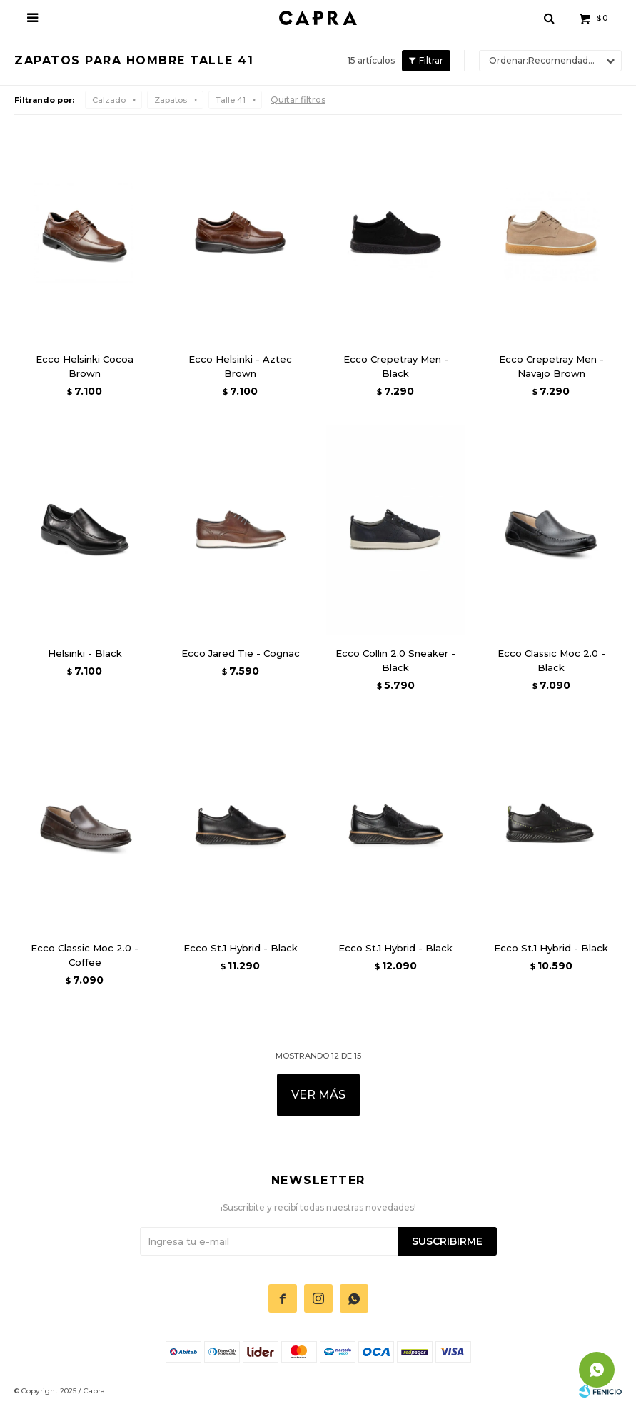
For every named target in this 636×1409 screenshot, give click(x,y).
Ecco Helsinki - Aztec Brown (240, 366)
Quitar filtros (298, 99)
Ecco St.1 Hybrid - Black (240, 948)
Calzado (109, 100)
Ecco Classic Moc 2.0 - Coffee (84, 955)
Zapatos (170, 100)
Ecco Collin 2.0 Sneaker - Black (395, 660)
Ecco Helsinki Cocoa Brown (84, 366)
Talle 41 (231, 100)
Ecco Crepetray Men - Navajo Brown (551, 366)
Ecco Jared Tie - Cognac (240, 653)
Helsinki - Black (85, 653)
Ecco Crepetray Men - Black (395, 366)
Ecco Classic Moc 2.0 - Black (551, 660)
